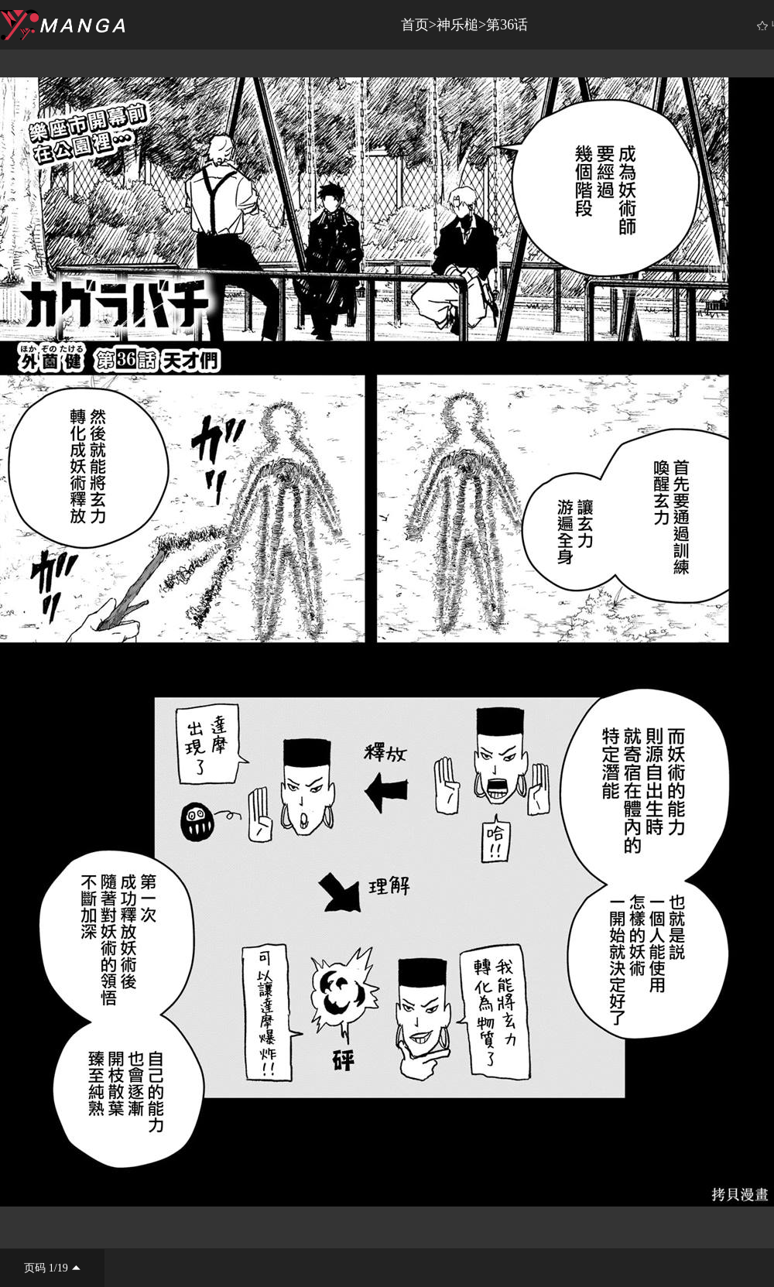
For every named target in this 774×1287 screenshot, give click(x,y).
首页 (415, 25)
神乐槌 (457, 25)
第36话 (507, 25)
